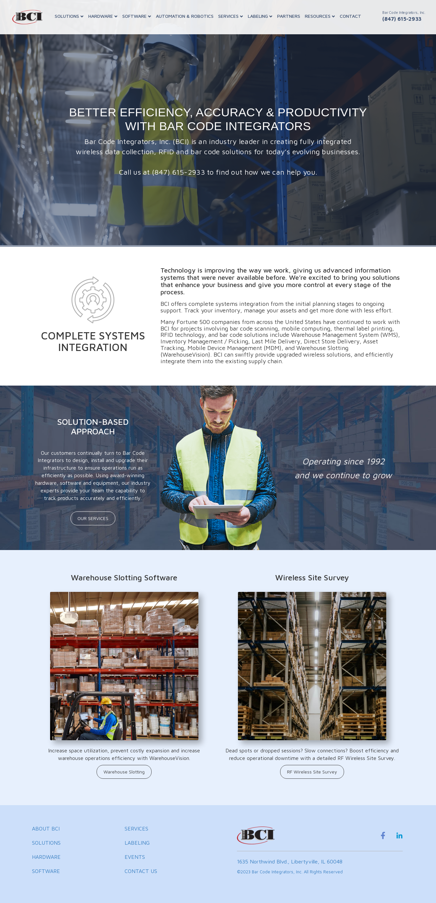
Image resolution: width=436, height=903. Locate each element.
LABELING (260, 16)
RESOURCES (320, 16)
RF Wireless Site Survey (312, 771)
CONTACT (350, 16)
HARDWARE (103, 16)
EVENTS (135, 857)
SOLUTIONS (69, 16)
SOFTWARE (136, 16)
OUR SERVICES (92, 518)
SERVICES (230, 16)
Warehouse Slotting (124, 771)
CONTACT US (141, 871)
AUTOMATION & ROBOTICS (185, 16)
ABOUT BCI (46, 828)
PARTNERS (288, 16)
